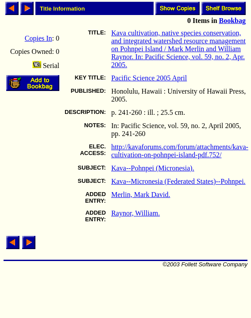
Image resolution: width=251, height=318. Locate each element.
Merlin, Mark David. (140, 194)
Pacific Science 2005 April (149, 78)
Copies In (38, 38)
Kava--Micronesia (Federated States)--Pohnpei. (178, 181)
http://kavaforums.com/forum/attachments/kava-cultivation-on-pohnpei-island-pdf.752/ (179, 151)
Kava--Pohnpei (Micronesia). (152, 168)
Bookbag (232, 20)
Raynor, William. (135, 213)
